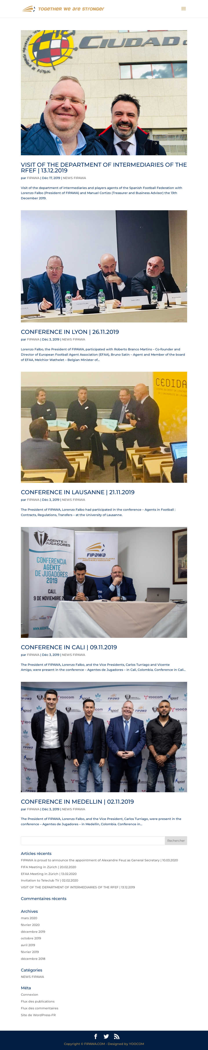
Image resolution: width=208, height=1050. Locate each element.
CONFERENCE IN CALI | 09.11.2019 (69, 647)
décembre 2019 (33, 932)
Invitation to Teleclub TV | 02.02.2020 (49, 880)
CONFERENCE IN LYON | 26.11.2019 (70, 331)
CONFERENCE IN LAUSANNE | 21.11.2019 (78, 492)
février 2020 (30, 925)
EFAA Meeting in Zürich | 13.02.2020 (49, 874)
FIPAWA (33, 178)
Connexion (29, 995)
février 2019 (30, 952)
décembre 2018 (33, 959)
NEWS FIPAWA (74, 178)
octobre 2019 (31, 938)
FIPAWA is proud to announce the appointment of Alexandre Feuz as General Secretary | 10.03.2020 (99, 860)
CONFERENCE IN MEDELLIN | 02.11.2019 (77, 801)
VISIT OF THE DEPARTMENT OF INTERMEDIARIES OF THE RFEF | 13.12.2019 (104, 167)
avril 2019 (28, 945)
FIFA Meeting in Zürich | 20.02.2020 (48, 867)
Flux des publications (38, 1001)
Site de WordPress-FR (38, 1015)
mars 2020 (29, 918)
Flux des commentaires (39, 1008)
